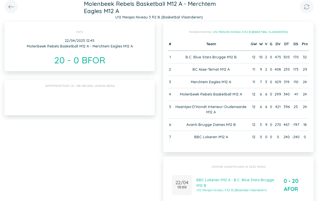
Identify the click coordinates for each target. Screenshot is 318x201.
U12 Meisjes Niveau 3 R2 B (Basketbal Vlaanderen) (250, 32)
